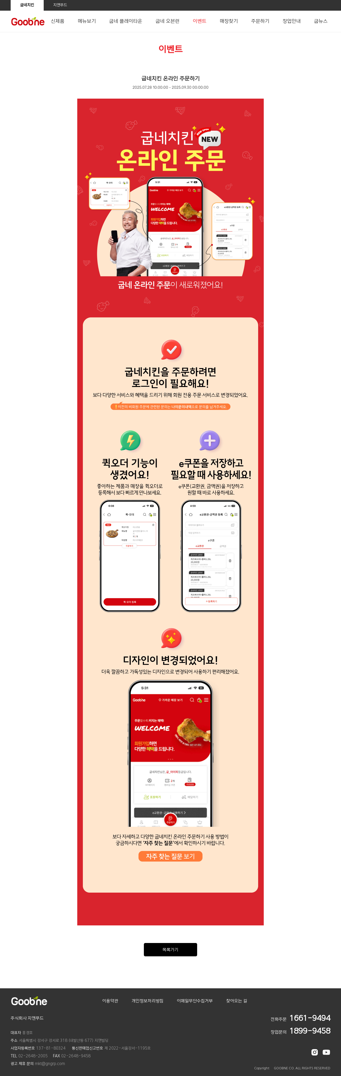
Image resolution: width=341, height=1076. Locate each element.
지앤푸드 (60, 5)
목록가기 (170, 950)
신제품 (57, 21)
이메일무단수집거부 (195, 1001)
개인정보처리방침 (148, 1001)
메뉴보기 (87, 21)
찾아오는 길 (236, 1001)
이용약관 (110, 1001)
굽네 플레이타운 (125, 21)
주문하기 (260, 21)
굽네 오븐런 (168, 21)
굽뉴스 (321, 21)
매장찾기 (229, 21)
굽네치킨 (27, 5)
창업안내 (292, 21)
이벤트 (199, 21)
